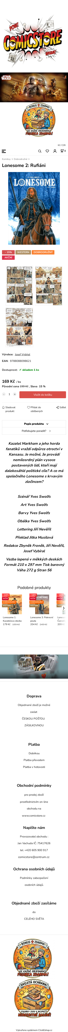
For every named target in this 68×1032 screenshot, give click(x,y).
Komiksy (6, 159)
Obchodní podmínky (34, 785)
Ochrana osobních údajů (34, 869)
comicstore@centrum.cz (33, 857)
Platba (34, 744)
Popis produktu (34, 424)
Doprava (34, 696)
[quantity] (9, 394)
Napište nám (34, 827)
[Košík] (63, 151)
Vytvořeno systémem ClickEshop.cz (34, 1030)
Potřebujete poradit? (34, 431)
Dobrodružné (20, 159)
